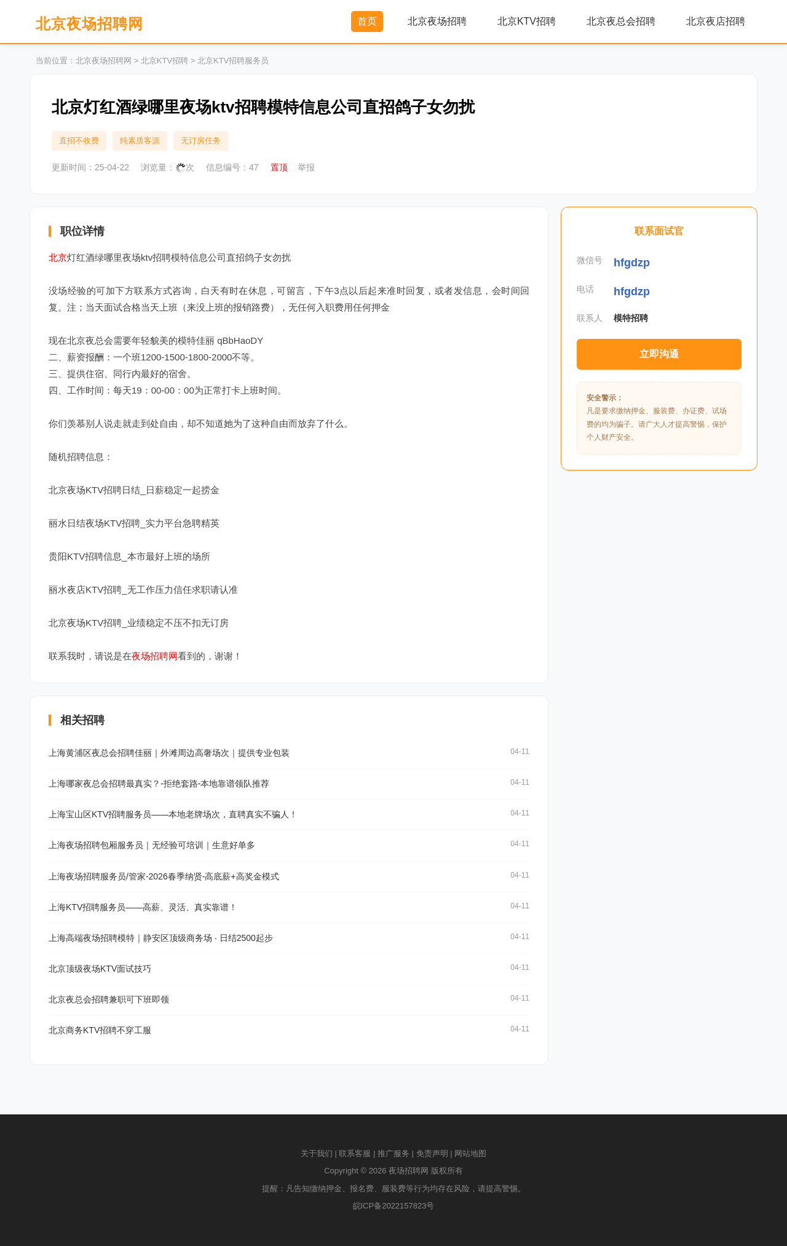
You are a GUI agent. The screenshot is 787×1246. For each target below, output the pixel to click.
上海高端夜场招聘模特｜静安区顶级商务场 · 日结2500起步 (161, 938)
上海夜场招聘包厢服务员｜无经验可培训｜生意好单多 (152, 845)
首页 (367, 21)
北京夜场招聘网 (89, 23)
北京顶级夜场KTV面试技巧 (100, 969)
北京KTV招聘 (526, 21)
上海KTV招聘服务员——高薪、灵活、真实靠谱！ (143, 907)
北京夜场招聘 (437, 21)
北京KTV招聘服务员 (233, 60)
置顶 (279, 167)
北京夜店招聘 (715, 21)
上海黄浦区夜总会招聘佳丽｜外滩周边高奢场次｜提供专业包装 (169, 753)
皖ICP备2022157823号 (394, 1205)
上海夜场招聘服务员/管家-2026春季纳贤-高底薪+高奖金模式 (164, 876)
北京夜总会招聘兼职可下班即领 (109, 999)
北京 (58, 257)
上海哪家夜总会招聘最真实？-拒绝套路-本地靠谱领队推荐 (159, 783)
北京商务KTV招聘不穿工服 (100, 1030)
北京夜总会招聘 (621, 21)
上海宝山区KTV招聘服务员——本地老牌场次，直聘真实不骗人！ (173, 814)
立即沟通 (659, 354)
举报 (306, 167)
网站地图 (470, 1153)
